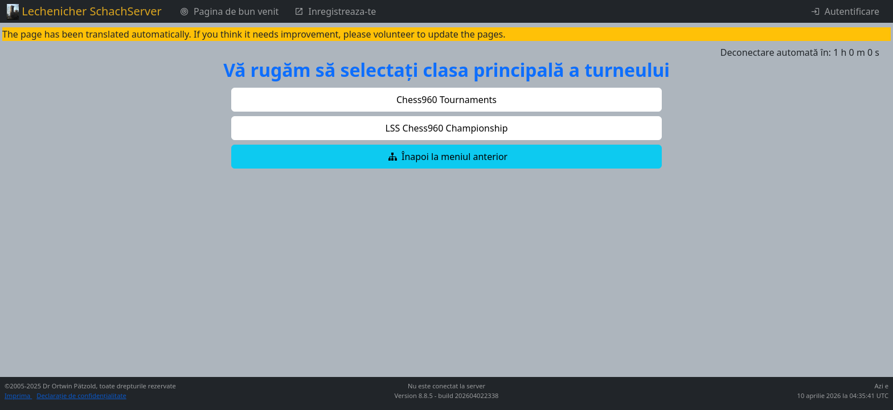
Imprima (18, 395)
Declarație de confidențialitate (81, 395)
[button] (446, 100)
